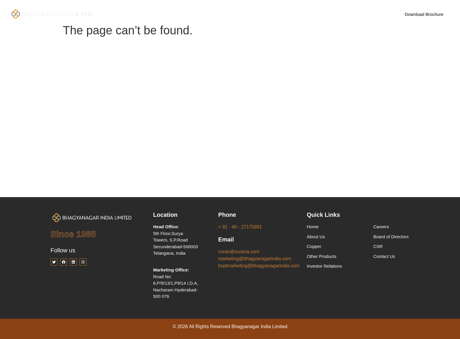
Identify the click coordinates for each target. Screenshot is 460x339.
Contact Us (308, 13)
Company (161, 14)
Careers (277, 13)
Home (130, 13)
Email (226, 239)
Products (198, 14)
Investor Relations (240, 13)
